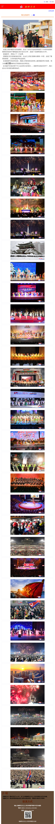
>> (33, 15)
